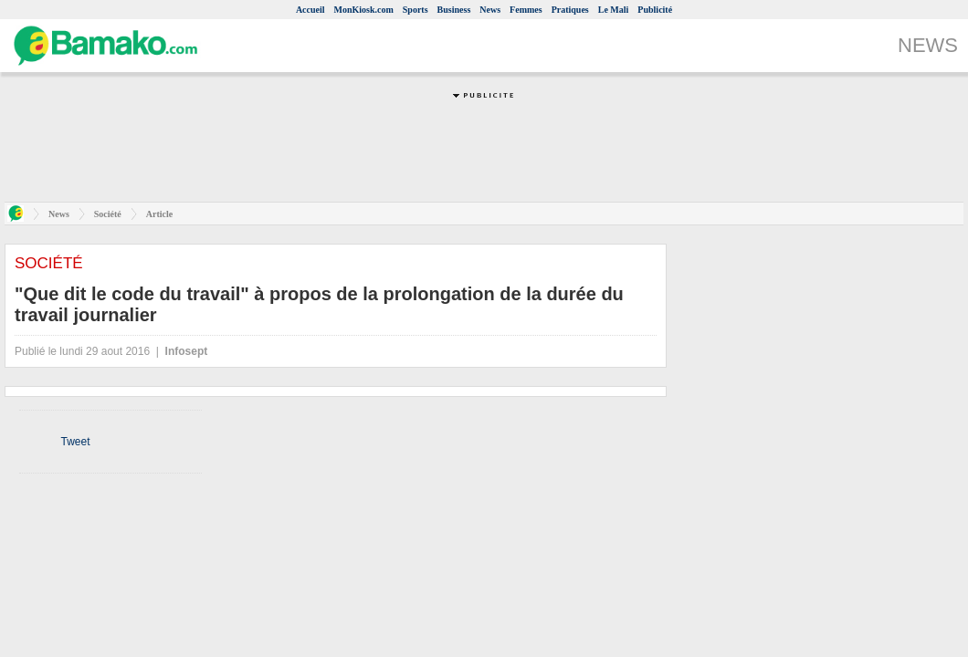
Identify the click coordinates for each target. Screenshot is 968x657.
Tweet (74, 441)
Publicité (654, 10)
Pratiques (570, 10)
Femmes (526, 10)
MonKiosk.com (364, 10)
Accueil (310, 10)
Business (454, 10)
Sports (415, 10)
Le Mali (613, 10)
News (489, 10)
